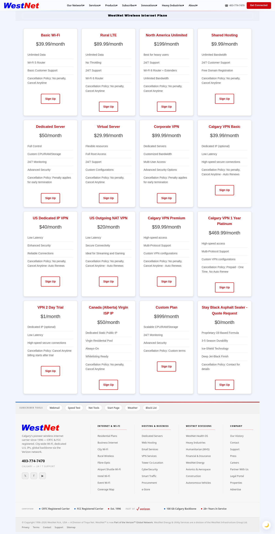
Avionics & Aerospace (198, 469)
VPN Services (149, 456)
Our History (237, 436)
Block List (151, 407)
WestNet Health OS (197, 436)
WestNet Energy (195, 462)
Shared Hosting (224, 35)
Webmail (55, 407)
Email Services (150, 449)
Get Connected (259, 5)
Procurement (149, 482)
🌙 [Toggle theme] (266, 525)
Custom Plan (166, 307)
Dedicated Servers (152, 436)
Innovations (149, 6)
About (193, 6)
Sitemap (71, 527)
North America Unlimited (166, 35)
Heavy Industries (173, 6)
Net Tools (94, 407)
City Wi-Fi (103, 449)
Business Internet (108, 442)
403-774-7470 (33, 460)
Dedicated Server (50, 127)
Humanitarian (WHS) (197, 449)
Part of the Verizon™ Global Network (133, 522)
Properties (236, 482)
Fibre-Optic (104, 462)
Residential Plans (107, 436)
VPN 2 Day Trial (50, 307)
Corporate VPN (166, 127)
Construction (193, 476)
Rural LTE (108, 35)
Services (95, 6)
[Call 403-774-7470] (235, 6)
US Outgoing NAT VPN (108, 218)
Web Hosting (149, 442)
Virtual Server (108, 127)
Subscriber (129, 6)
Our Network (75, 6)
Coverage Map (106, 489)
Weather (133, 407)
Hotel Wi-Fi (104, 476)
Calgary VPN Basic (224, 127)
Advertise (235, 489)
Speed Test (74, 407)
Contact (234, 442)
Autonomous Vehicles (198, 482)
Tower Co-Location (152, 462)
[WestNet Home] (21, 5)
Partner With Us (239, 469)
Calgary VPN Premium (166, 218)
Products (111, 6)
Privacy (25, 527)
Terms (36, 527)
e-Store (146, 489)
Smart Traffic (149, 476)
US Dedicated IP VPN (50, 218)
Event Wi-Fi (104, 482)
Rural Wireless (106, 456)
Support (234, 449)
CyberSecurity (150, 469)
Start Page (114, 407)
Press (233, 456)
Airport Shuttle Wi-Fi (109, 469)
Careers (234, 462)
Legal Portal (237, 476)
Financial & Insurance (198, 456)
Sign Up (50, 98)
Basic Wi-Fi (50, 35)
